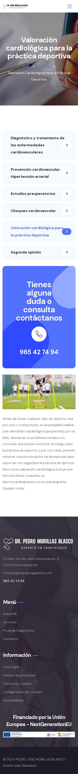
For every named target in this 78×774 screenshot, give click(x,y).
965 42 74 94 (39, 352)
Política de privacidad (19, 675)
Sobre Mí (9, 614)
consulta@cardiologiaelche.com (27, 573)
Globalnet (29, 765)
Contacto (10, 639)
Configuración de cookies (22, 692)
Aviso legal (11, 667)
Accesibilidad (13, 700)
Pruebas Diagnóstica (19, 630)
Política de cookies (17, 683)
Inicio (26, 66)
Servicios (44, 66)
